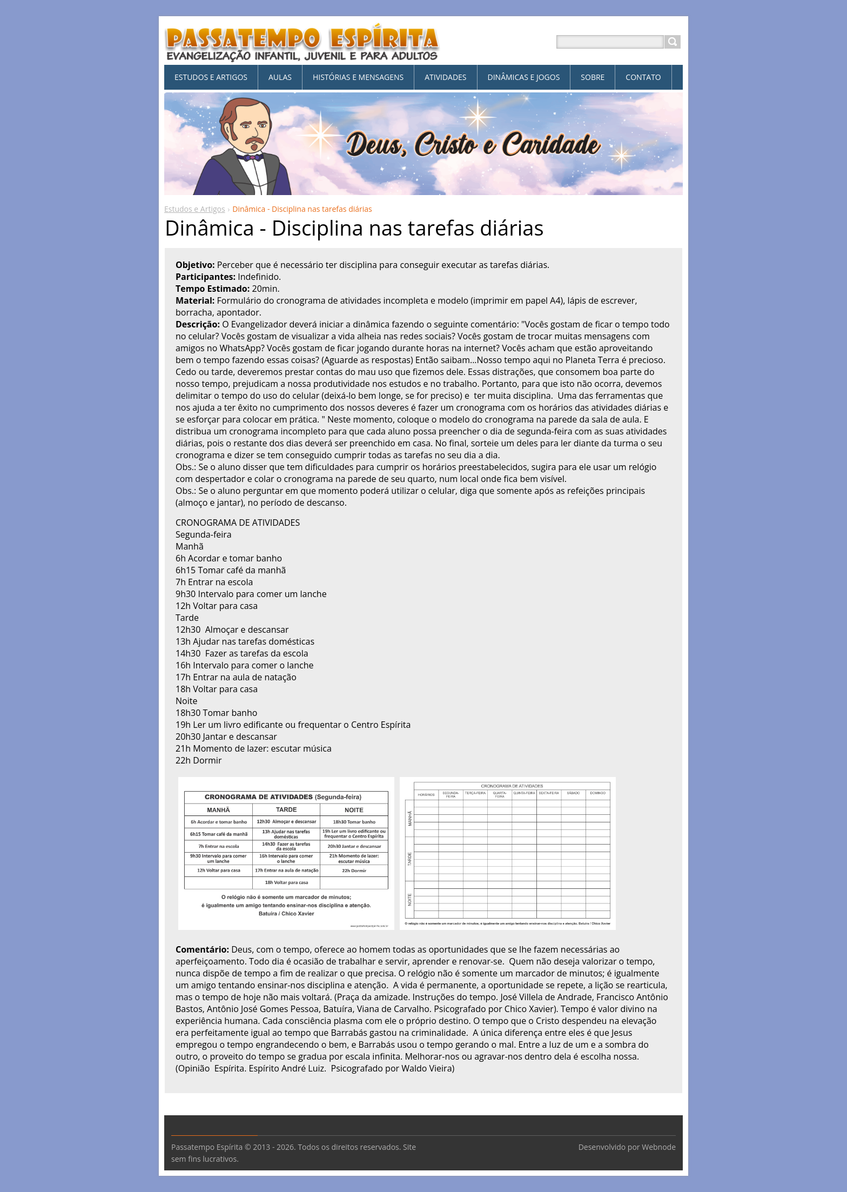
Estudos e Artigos (194, 209)
